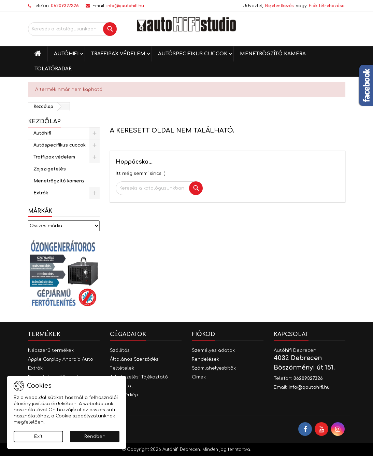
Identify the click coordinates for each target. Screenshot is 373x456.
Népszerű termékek (51, 350)
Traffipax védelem (118, 53)
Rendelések (205, 359)
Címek (199, 377)
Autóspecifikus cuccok (192, 53)
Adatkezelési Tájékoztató (139, 377)
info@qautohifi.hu (125, 5)
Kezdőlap (44, 122)
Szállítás (120, 350)
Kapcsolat (291, 334)
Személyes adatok (213, 350)
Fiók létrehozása (327, 5)
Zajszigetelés (49, 169)
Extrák (40, 193)
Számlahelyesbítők (214, 368)
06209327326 (65, 5)
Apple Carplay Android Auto (60, 359)
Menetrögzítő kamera (273, 53)
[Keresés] (72, 29)
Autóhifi (66, 53)
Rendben (94, 436)
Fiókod (203, 334)
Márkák (40, 211)
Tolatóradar (53, 68)
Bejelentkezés (279, 5)
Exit (38, 436)
